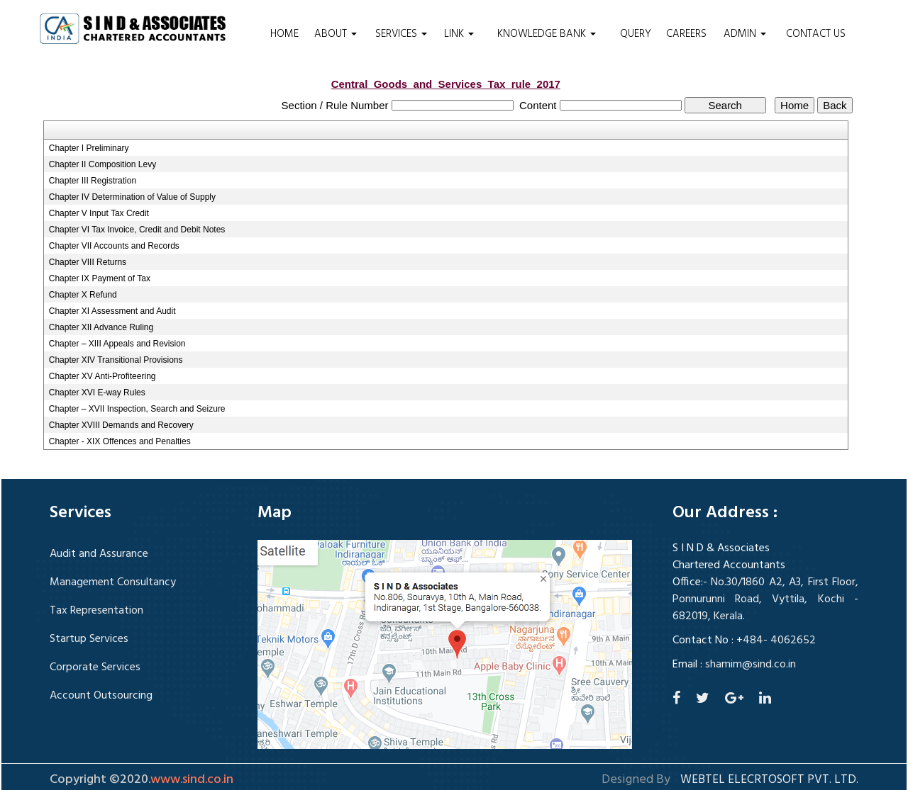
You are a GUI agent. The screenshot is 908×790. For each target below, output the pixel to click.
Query (635, 34)
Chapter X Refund (83, 295)
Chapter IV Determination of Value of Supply (132, 197)
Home (284, 34)
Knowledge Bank (546, 34)
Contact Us (816, 34)
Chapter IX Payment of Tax (99, 278)
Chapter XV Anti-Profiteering (102, 376)
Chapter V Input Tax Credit (99, 213)
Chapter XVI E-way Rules (97, 392)
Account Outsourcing (101, 696)
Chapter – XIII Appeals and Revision (117, 344)
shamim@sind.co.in (750, 664)
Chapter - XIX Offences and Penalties (120, 441)
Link (459, 34)
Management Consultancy (113, 582)
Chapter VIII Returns (87, 262)
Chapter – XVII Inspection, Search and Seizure (137, 409)
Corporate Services (95, 667)
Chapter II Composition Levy (102, 164)
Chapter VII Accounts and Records (114, 246)
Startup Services (89, 639)
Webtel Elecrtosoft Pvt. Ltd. (769, 780)
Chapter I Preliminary (89, 148)
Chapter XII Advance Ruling (101, 327)
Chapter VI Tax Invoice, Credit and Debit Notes (137, 230)
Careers (686, 34)
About (335, 34)
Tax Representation (96, 611)
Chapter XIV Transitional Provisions (116, 360)
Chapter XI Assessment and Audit (112, 311)
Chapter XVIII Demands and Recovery (121, 425)
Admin (745, 34)
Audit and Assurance (99, 554)
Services (401, 34)
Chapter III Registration (92, 181)
